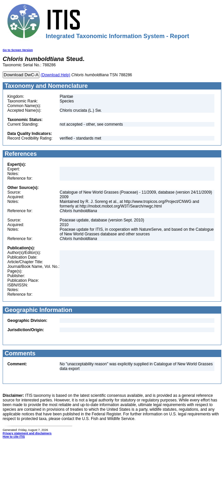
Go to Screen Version (18, 50)
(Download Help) (55, 75)
